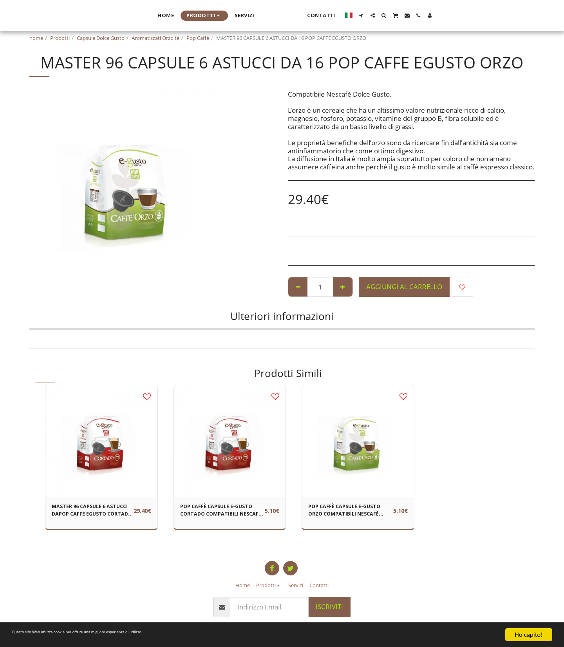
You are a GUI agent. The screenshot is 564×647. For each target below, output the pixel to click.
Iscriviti (329, 606)
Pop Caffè (197, 37)
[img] (101, 441)
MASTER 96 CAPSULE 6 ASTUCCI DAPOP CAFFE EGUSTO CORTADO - (87, 513)
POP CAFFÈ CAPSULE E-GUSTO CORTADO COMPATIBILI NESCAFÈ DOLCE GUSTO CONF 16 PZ (221, 513)
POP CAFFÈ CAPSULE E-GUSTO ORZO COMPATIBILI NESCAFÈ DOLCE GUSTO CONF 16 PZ (349, 513)
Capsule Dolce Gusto (101, 37)
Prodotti (60, 37)
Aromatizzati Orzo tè (155, 37)
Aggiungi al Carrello (404, 286)
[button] (437, 15)
